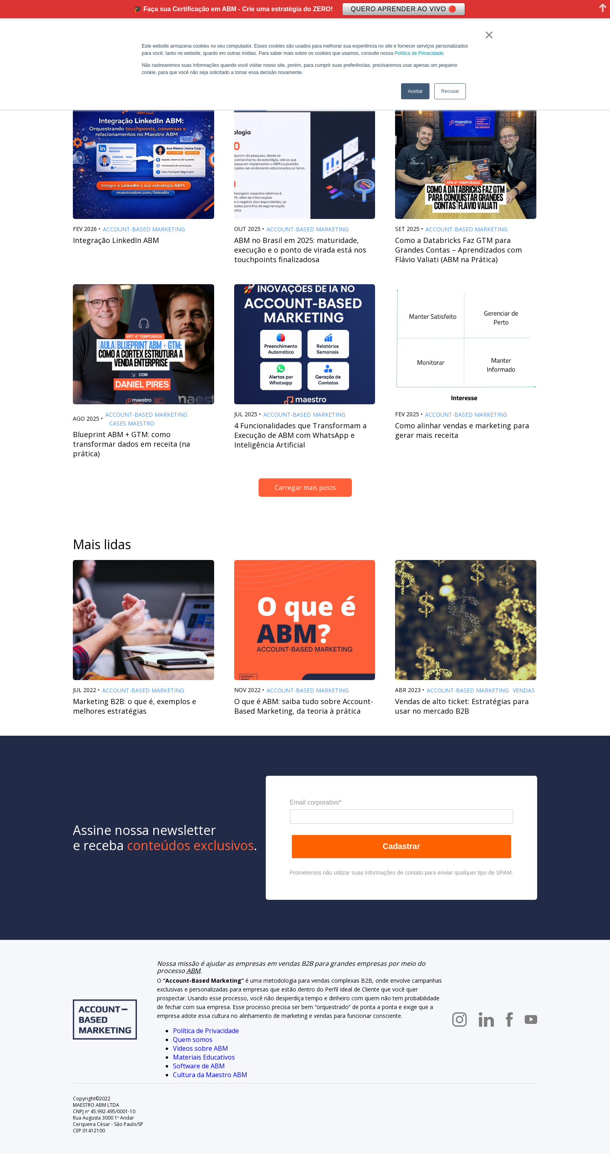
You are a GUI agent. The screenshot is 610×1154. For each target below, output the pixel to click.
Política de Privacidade (419, 53)
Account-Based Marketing (144, 229)
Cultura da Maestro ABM (210, 1074)
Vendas (524, 690)
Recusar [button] (450, 91)
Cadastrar (401, 846)
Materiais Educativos (204, 1057)
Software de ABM (199, 1066)
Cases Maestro (132, 423)
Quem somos (193, 1039)
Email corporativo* (316, 802)
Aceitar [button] (415, 91)
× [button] (489, 34)
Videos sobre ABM (200, 1048)
